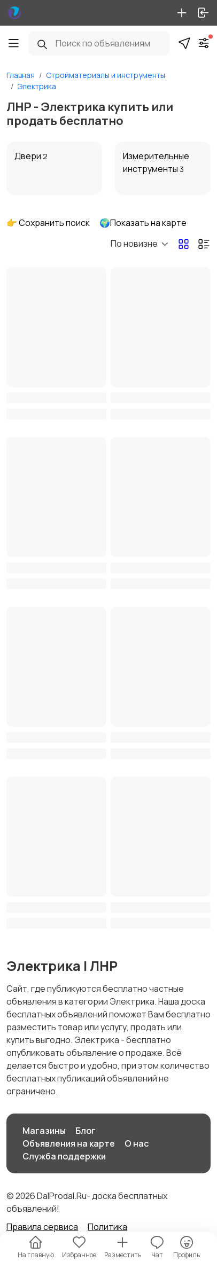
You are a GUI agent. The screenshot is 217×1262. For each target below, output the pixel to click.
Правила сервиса (42, 1227)
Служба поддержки (64, 1156)
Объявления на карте (68, 1143)
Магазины (44, 1130)
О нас (137, 1143)
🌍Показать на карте (143, 223)
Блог (85, 1130)
